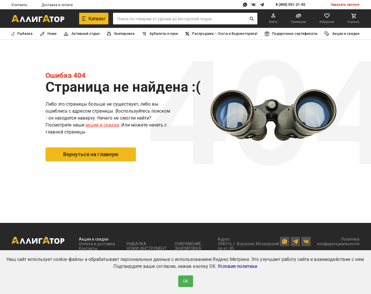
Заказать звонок (345, 5)
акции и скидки (102, 125)
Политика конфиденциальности (338, 241)
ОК (185, 281)
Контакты (19, 5)
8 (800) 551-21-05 (290, 5)
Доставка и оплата (57, 5)
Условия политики (237, 266)
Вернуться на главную (91, 154)
